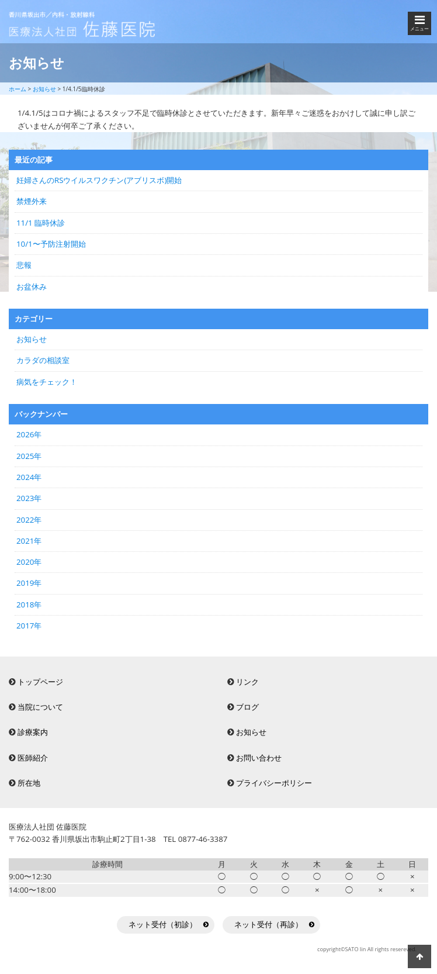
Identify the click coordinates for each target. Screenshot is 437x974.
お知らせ (31, 339)
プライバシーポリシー (274, 783)
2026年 (28, 434)
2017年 (28, 625)
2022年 (28, 519)
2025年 (28, 456)
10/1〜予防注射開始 (51, 244)
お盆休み (31, 286)
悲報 (24, 265)
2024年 (28, 477)
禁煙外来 (31, 201)
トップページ (40, 681)
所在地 (29, 783)
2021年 (28, 541)
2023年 (28, 498)
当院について (40, 707)
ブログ (247, 707)
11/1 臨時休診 (40, 222)
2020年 (28, 562)
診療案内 (33, 732)
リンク (247, 681)
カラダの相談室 (43, 360)
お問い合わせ (259, 757)
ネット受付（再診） (268, 924)
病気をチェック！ (46, 382)
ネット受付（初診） (163, 924)
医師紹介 (33, 757)
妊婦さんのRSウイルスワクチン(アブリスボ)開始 (99, 180)
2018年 (28, 604)
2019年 (28, 583)
